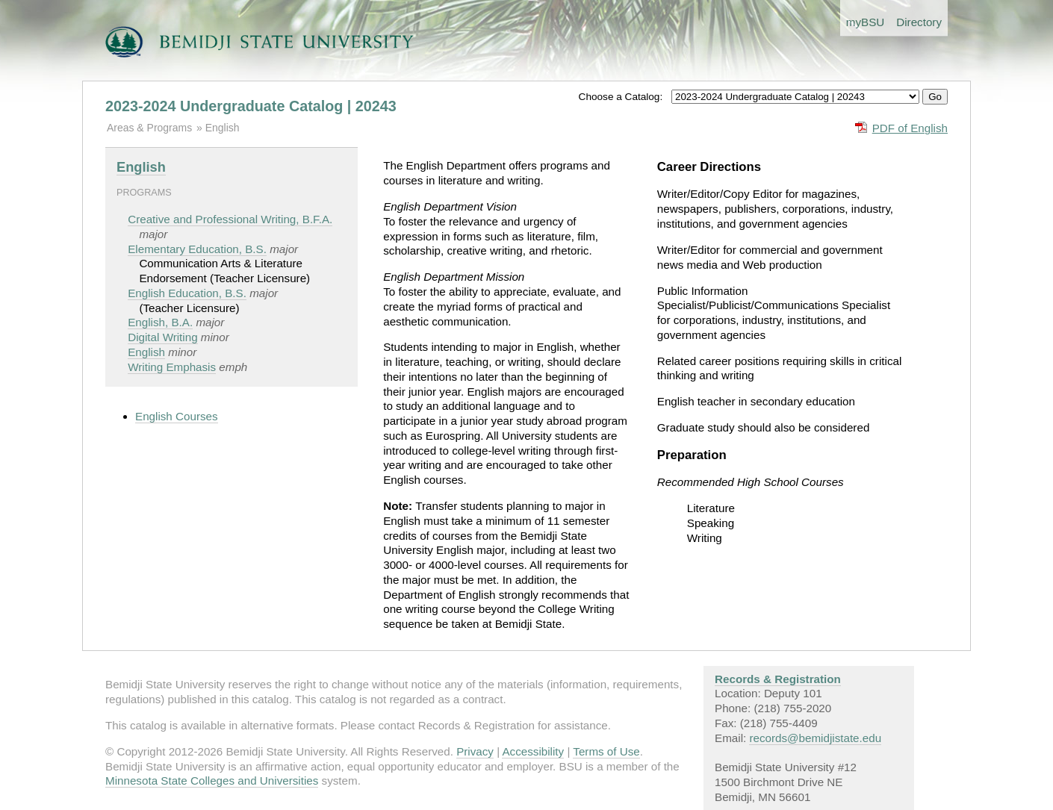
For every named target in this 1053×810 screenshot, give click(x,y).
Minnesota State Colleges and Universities (211, 780)
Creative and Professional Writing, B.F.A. (230, 219)
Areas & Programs (149, 128)
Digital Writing (162, 337)
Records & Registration (778, 679)
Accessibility (533, 751)
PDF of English (910, 128)
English (222, 128)
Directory (919, 22)
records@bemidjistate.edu (815, 738)
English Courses (176, 416)
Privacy (475, 751)
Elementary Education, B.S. (197, 249)
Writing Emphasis (172, 367)
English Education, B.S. (187, 293)
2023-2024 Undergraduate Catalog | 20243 (251, 106)
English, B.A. (160, 322)
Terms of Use (606, 751)
